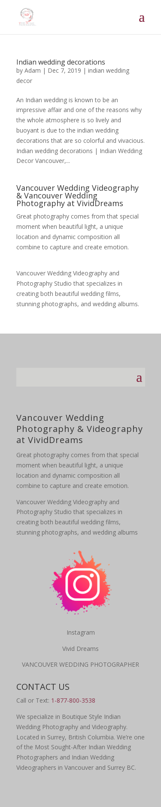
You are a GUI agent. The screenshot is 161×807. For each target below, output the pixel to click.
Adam (32, 70)
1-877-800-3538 (73, 700)
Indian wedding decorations (60, 62)
